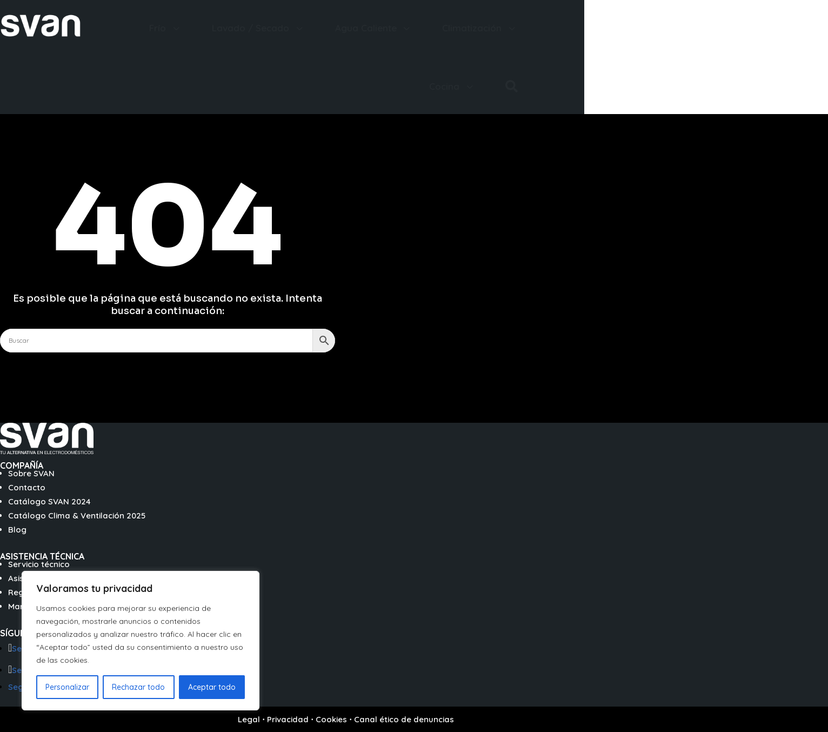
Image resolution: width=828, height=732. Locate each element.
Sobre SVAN (31, 473)
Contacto (26, 487)
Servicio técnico (39, 564)
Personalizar (67, 687)
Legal (249, 719)
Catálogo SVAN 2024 (49, 501)
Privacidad (288, 719)
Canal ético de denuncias (404, 719)
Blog (17, 529)
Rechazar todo (138, 687)
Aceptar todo (212, 687)
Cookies (331, 719)
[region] (140, 640)
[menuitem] (165, 27)
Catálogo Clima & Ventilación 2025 (76, 515)
